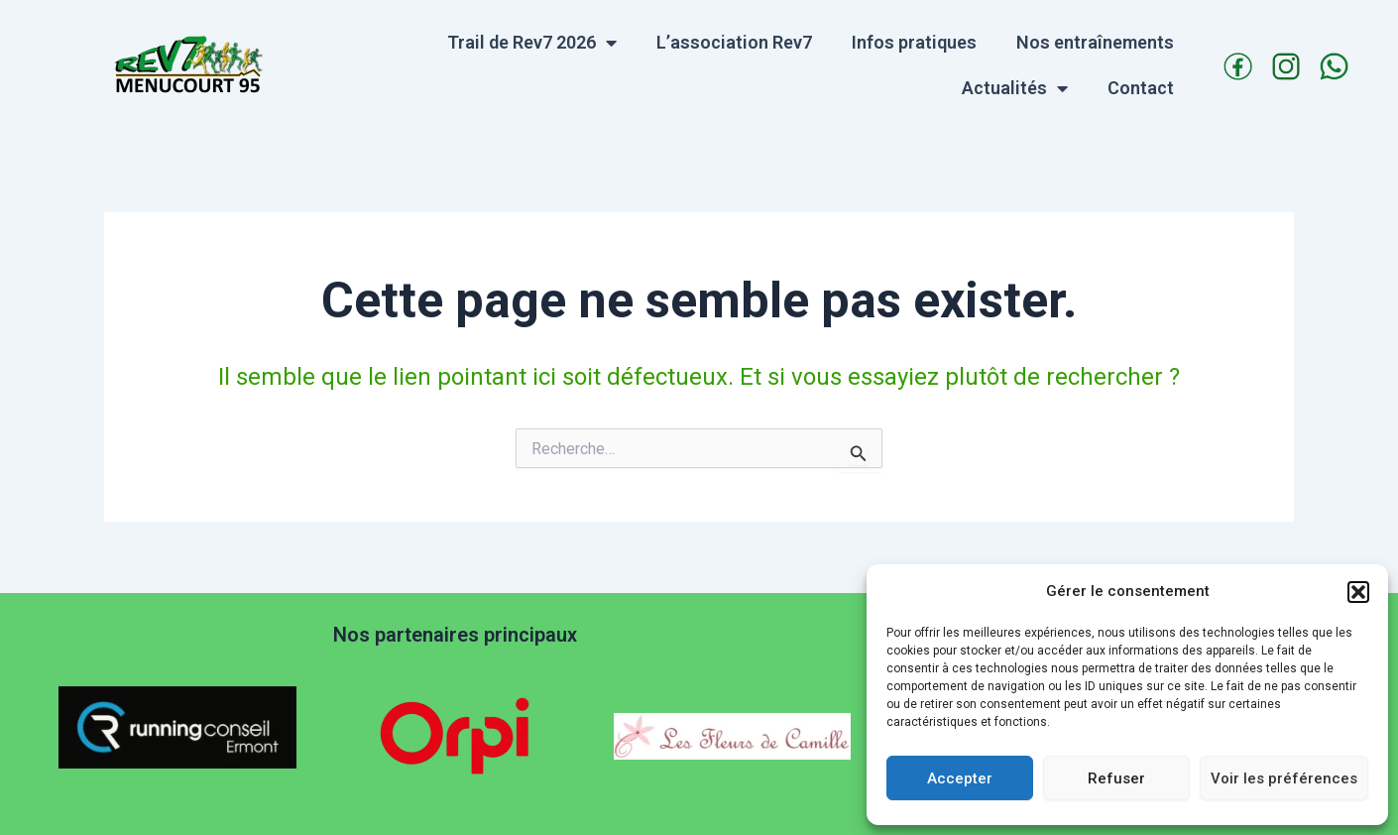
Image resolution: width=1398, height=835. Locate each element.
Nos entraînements (1095, 42)
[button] (1358, 592)
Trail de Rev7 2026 (532, 42)
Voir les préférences (1284, 778)
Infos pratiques (914, 42)
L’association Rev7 (734, 42)
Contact (1140, 87)
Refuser (1116, 778)
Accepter (959, 778)
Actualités (1015, 88)
